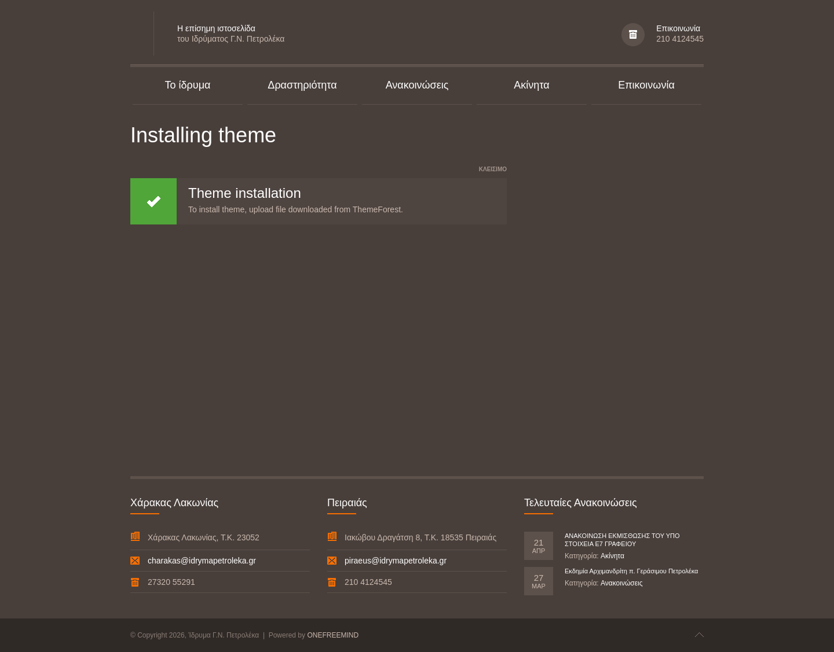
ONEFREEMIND (333, 635)
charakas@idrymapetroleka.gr (202, 560)
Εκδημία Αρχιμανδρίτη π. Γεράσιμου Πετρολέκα (631, 571)
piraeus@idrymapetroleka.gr (396, 560)
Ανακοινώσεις (622, 583)
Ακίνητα (612, 556)
